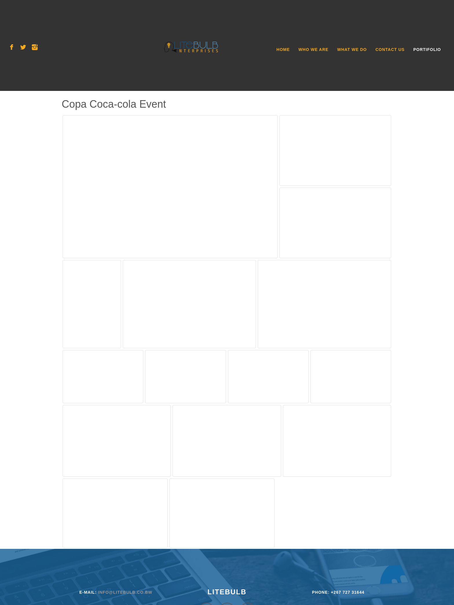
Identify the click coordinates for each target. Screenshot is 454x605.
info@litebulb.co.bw (125, 592)
